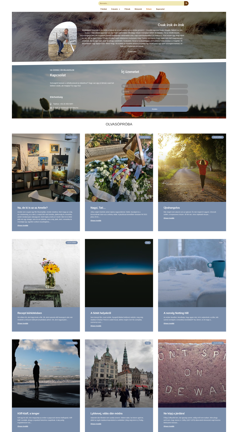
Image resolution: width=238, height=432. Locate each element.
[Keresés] (186, 3)
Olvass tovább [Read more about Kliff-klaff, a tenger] (22, 426)
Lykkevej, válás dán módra (106, 413)
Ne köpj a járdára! (174, 413)
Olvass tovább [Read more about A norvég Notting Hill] (169, 323)
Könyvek (138, 9)
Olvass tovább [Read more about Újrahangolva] (169, 218)
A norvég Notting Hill (176, 313)
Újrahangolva (172, 207)
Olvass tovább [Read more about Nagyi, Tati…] (96, 220)
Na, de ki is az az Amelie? (32, 207)
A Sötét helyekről (101, 313)
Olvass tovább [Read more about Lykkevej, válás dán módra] (96, 424)
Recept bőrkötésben (29, 313)
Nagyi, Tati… (98, 207)
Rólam (149, 9)
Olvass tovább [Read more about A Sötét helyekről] (96, 326)
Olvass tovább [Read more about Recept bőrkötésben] (22, 323)
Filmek (127, 9)
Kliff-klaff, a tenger (28, 413)
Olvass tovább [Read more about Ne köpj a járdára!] (169, 426)
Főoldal (104, 9)
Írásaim (115, 9)
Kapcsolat (160, 9)
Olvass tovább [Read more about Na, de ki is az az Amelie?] (22, 225)
